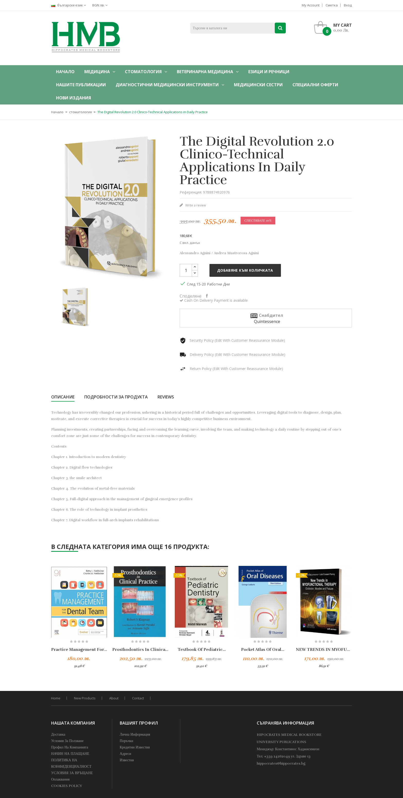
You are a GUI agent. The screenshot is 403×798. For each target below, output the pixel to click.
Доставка (58, 734)
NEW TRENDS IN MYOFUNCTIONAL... (324, 649)
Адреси (125, 754)
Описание (63, 397)
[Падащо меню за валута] (101, 5)
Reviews (166, 397)
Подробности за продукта (116, 397)
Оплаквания (60, 779)
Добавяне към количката (245, 270)
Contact (138, 698)
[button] (334, 27)
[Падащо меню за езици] (69, 5)
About (113, 698)
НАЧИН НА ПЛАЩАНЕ (70, 754)
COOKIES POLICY (66, 786)
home (55, 698)
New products (85, 698)
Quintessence (267, 321)
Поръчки (126, 741)
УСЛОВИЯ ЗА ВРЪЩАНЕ (72, 773)
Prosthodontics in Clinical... (140, 649)
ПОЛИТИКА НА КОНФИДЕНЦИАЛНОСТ (71, 763)
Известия (127, 760)
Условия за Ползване (67, 741)
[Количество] (186, 270)
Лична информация (135, 734)
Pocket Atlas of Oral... (262, 649)
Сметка (332, 5)
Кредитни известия (135, 747)
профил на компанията (69, 747)
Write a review (195, 205)
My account (310, 5)
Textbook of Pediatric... (202, 649)
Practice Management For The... (79, 649)
